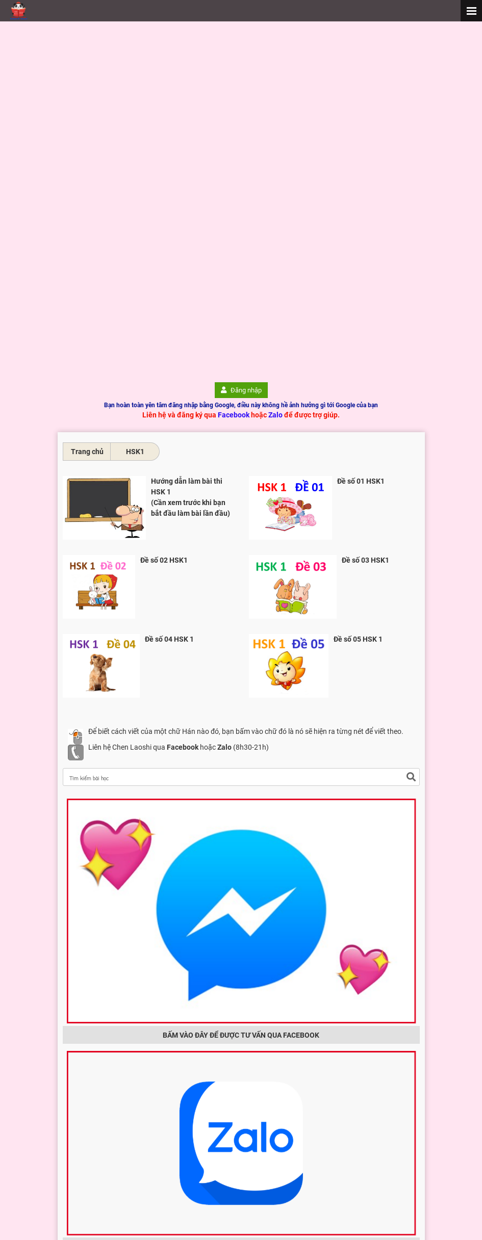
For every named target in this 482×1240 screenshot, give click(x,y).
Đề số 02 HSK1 (164, 560)
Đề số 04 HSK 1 (169, 639)
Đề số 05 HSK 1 (358, 639)
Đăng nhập (241, 390)
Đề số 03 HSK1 (365, 560)
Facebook (233, 415)
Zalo (275, 415)
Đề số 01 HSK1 (361, 481)
